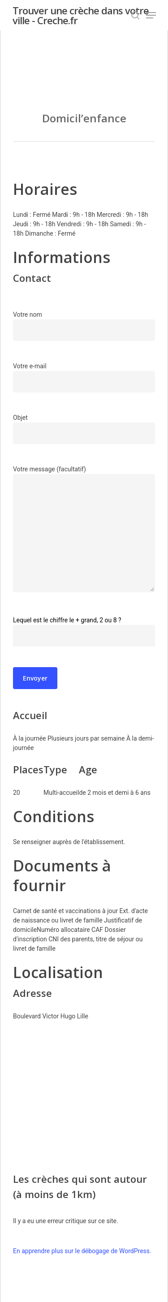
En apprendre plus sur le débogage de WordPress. (82, 1251)
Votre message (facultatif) (84, 530)
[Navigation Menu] (151, 15)
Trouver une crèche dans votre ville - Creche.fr (81, 15)
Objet (84, 429)
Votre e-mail (84, 377)
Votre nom (84, 326)
